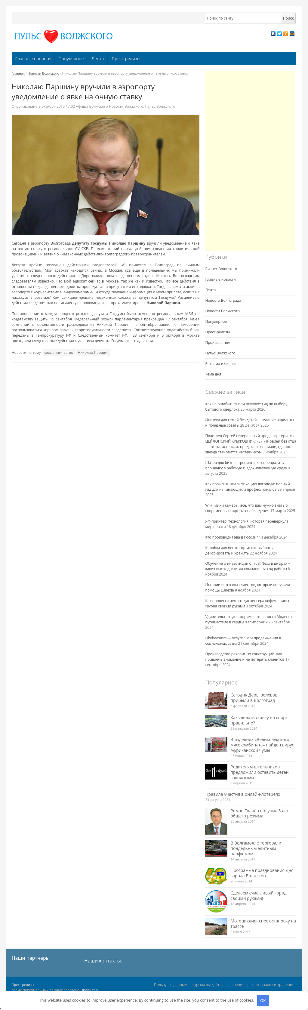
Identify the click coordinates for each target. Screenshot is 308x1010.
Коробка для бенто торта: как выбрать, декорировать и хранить (239, 550)
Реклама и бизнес (220, 363)
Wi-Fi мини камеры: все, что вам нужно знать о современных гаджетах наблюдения (246, 508)
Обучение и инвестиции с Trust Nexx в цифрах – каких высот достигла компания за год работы (247, 566)
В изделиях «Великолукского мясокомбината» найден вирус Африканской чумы (262, 745)
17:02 (57, 106)
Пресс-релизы (126, 58)
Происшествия (218, 342)
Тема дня (213, 374)
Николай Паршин (93, 352)
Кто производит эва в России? (231, 537)
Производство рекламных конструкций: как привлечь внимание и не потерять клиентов (244, 656)
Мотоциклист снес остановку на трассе (263, 923)
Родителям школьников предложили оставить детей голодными (259, 772)
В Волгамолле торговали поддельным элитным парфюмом (255, 848)
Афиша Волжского (92, 106)
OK (263, 1000)
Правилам (89, 990)
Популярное (71, 58)
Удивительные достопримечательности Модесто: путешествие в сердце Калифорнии (249, 619)
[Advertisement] (250, 161)
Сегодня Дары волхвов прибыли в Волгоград (253, 697)
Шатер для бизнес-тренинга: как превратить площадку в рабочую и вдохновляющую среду (246, 465)
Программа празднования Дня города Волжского (262, 873)
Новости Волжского (43, 73)
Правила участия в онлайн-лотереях (242, 794)
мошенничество (59, 352)
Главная (18, 73)
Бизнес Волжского (221, 268)
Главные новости (33, 58)
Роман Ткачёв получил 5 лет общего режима (259, 813)
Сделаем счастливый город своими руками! (258, 895)
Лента (97, 58)
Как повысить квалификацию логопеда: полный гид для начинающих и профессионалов (247, 486)
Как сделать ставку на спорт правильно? (259, 720)
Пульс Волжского (160, 106)
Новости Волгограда (223, 300)
